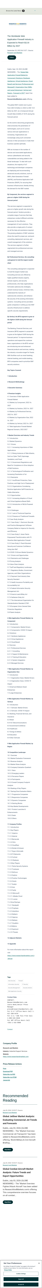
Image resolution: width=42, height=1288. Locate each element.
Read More (8, 1149)
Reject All (21, 1280)
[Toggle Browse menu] (35, 10)
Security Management (14, 987)
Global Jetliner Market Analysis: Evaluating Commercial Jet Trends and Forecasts (20, 1120)
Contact (10, 1029)
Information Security (13, 984)
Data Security (11, 980)
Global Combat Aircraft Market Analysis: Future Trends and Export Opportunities (18, 1172)
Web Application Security (15, 991)
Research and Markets (14, 53)
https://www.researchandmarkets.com (16, 1056)
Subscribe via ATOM (9, 1077)
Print (4, 1068)
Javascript (6, 1080)
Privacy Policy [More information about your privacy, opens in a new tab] (8, 1270)
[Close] (39, 1264)
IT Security (25, 984)
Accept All (21, 1285)
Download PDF (8, 1071)
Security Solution (27, 987)
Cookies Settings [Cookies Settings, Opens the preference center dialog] (21, 1274)
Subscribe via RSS (9, 1074)
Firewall (21, 980)
